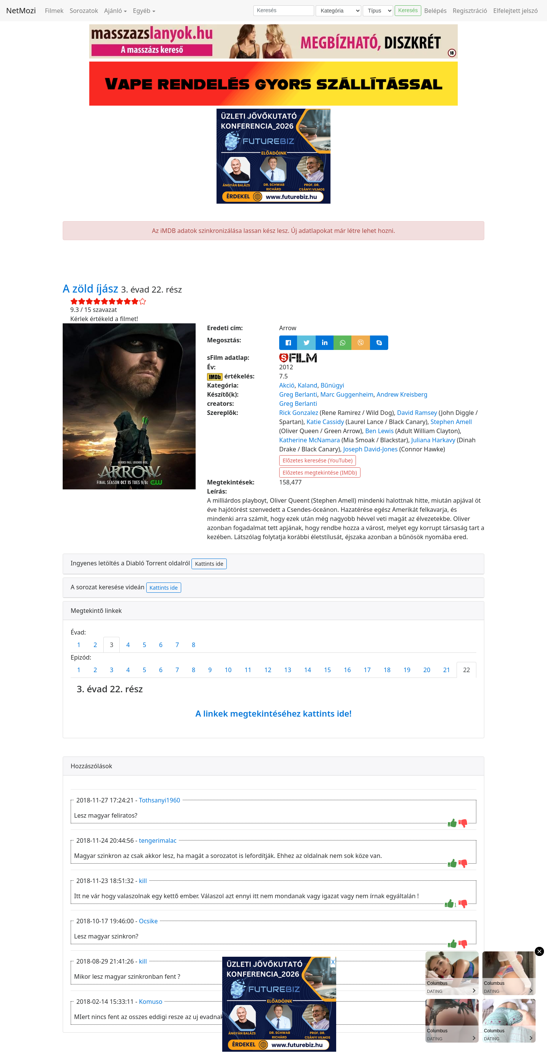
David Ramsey (417, 412)
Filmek (54, 10)
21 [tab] (446, 670)
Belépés (435, 10)
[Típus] (378, 10)
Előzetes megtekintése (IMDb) (320, 472)
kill (143, 881)
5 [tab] (144, 645)
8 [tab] (193, 645)
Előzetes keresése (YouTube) (318, 460)
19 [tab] (406, 670)
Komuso (151, 1001)
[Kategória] (338, 10)
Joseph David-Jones (370, 449)
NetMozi (21, 10)
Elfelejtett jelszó (515, 10)
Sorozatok (84, 10)
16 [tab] (347, 670)
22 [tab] (466, 670)
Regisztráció (470, 10)
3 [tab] (111, 645)
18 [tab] (387, 670)
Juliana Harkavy (433, 440)
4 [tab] (128, 645)
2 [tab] (95, 645)
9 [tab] (210, 670)
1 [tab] (79, 645)
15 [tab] (327, 670)
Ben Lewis (379, 431)
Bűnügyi (332, 385)
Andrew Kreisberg (402, 394)
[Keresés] (283, 10)
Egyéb (141, 10)
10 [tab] (227, 670)
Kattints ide (209, 563)
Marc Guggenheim (346, 394)
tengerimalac (158, 840)
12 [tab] (267, 670)
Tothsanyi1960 (159, 800)
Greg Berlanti (298, 394)
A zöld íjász (92, 288)
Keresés (407, 10)
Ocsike (148, 921)
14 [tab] (307, 670)
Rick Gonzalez (298, 412)
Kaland (308, 385)
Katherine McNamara (309, 440)
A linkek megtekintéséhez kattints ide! (273, 713)
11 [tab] (248, 670)
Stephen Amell (451, 422)
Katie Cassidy (325, 422)
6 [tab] (161, 645)
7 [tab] (177, 645)
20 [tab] (427, 670)
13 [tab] (287, 670)
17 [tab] (367, 670)
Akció (286, 385)
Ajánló (113, 10)
